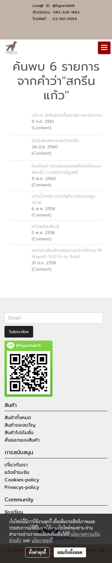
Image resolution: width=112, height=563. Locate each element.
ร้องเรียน (13, 512)
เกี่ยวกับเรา (16, 465)
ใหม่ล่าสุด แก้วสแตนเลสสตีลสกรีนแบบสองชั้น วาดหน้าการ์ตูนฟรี (66, 169)
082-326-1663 (66, 12)
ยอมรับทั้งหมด (69, 552)
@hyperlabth (64, 5)
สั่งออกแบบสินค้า (22, 440)
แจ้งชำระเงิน (16, 472)
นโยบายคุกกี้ (42, 540)
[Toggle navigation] (104, 47)
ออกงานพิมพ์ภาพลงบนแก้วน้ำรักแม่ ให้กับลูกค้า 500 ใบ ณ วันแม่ (67, 253)
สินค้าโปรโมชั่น (18, 432)
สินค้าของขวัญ (20, 425)
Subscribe (19, 332)
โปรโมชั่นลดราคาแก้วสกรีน (55, 141)
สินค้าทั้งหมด (17, 417)
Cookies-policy (21, 479)
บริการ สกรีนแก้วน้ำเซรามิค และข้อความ (67, 115)
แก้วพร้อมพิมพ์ (45, 226)
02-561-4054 (65, 19)
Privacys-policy (21, 487)
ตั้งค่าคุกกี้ (37, 552)
